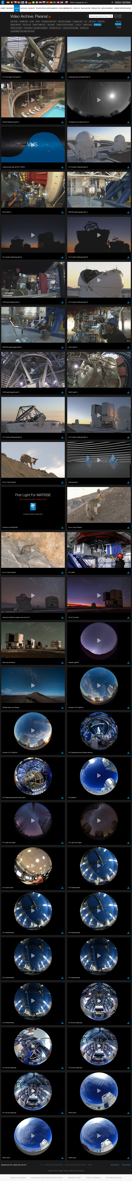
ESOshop (31, 8)
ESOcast (92, 21)
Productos (95, 8)
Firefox (9, 352)
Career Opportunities (122, 8)
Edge (9, 350)
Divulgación (85, 8)
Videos (17, 9)
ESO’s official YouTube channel (56, 304)
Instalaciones (16, 28)
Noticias (23, 8)
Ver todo (14, 21)
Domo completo (39, 25)
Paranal (97, 25)
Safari (9, 354)
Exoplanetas (16, 25)
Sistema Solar (55, 28)
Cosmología (77, 21)
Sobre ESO (24, 21)
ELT (86, 21)
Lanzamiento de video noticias (22, 31)
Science (118, 2)
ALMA (32, 21)
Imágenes (9, 8)
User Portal (126, 2)
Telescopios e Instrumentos (47, 8)
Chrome (9, 348)
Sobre (2, 8)
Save (7, 389)
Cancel (19, 389)
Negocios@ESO (107, 8)
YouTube (5, 304)
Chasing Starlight (49, 21)
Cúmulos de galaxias (65, 25)
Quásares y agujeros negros (35, 28)
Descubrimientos (66, 8)
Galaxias (50, 25)
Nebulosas (87, 25)
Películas (27, 25)
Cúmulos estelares (70, 28)
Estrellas (84, 28)
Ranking (118, 24)
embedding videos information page (31, 309)
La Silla (78, 25)
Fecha (119, 27)
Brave (9, 346)
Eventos (76, 8)
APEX (38, 21)
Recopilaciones (64, 21)
